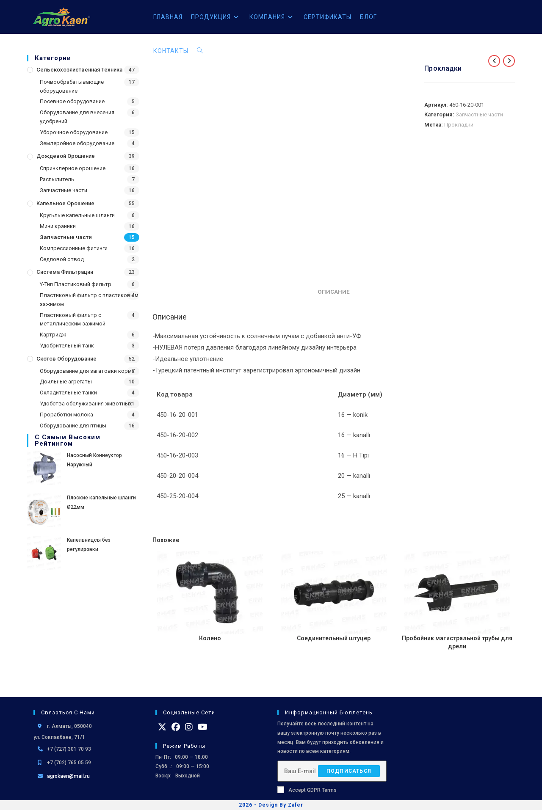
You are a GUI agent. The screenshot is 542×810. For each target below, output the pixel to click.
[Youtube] (202, 727)
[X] (162, 727)
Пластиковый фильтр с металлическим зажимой (72, 319)
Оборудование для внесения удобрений (77, 116)
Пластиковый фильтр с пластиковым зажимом (89, 299)
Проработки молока (66, 414)
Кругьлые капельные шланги (77, 215)
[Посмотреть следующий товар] (509, 61)
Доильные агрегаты (66, 381)
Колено (210, 638)
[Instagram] (189, 727)
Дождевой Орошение (65, 156)
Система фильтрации (64, 272)
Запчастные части (63, 190)
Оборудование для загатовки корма (87, 371)
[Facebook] (175, 727)
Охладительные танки (68, 392)
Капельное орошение (65, 203)
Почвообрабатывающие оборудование (72, 86)
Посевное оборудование (72, 101)
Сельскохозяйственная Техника (79, 69)
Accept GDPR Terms (307, 789)
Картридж (53, 334)
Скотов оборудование (66, 358)
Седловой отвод (62, 259)
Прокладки (458, 124)
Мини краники (58, 226)
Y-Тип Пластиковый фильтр (75, 284)
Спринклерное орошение (72, 168)
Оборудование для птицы (73, 425)
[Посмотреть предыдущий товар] (494, 61)
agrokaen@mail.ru (68, 776)
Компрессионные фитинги (74, 248)
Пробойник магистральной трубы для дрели (457, 642)
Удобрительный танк (67, 345)
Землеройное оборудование (77, 143)
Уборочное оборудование (74, 132)
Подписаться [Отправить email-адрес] (348, 771)
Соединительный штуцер (334, 638)
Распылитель (57, 179)
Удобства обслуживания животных (86, 403)
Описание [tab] (334, 291)
